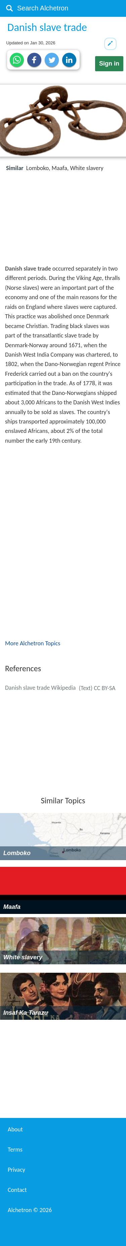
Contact (17, 1190)
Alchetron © (30, 1210)
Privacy (16, 1169)
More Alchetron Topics (32, 643)
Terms (15, 1149)
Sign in (109, 63)
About (15, 1129)
